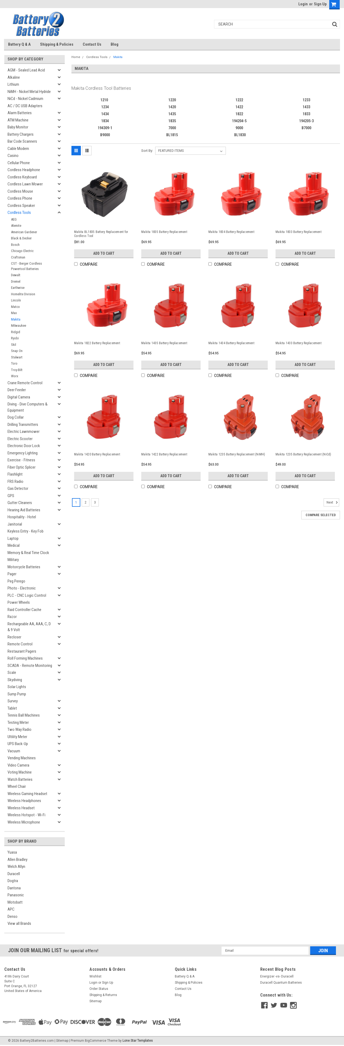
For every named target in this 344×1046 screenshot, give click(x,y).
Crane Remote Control (25, 382)
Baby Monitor (18, 127)
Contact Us (92, 44)
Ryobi (15, 338)
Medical (14, 545)
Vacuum (14, 751)
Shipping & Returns (103, 995)
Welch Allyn (16, 866)
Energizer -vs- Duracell (277, 976)
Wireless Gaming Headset (27, 793)
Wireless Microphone (24, 822)
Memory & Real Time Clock (28, 552)
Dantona (14, 888)
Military (13, 559)
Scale (12, 672)
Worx (14, 376)
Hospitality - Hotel (22, 517)
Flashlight (15, 474)
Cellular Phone (19, 162)
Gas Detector (18, 488)
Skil (13, 345)
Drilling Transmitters (23, 424)
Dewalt (15, 275)
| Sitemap (61, 1041)
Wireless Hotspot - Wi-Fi (26, 815)
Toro (14, 363)
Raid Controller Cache (24, 609)
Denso (12, 916)
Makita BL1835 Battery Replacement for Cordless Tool (101, 234)
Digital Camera (19, 397)
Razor (12, 616)
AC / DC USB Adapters (25, 105)
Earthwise (17, 288)
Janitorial (15, 524)
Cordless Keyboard (22, 177)
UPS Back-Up (18, 743)
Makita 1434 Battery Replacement (231, 343)
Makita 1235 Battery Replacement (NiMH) (236, 454)
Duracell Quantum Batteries (281, 982)
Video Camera (18, 765)
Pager (12, 573)
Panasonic (16, 895)
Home (75, 57)
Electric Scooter (20, 438)
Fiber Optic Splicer (21, 467)
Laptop (13, 538)
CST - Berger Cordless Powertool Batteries (26, 266)
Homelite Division (23, 294)
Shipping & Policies (56, 44)
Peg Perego (16, 581)
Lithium (13, 84)
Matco (15, 307)
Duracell (14, 873)
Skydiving (15, 679)
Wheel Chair (17, 786)
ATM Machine (18, 120)
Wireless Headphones (24, 800)
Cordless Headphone (24, 169)
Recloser (14, 637)
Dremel (15, 281)
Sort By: (147, 151)
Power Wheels (19, 602)
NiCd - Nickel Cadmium (25, 98)
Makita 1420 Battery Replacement (97, 454)
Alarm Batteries (20, 112)
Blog (114, 44)
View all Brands (19, 923)
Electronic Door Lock (24, 445)
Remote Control (20, 644)
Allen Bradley (17, 859)
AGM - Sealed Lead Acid (26, 70)
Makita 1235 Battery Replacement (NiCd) (303, 454)
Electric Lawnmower (23, 431)
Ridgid (15, 332)
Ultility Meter (17, 736)
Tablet (12, 708)
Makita (15, 319)
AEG (14, 219)
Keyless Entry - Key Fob (26, 531)
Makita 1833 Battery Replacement (298, 232)
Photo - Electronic (22, 588)
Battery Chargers (21, 134)
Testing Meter (18, 722)
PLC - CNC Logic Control (27, 595)
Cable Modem (18, 148)
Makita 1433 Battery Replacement (298, 343)
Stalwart (17, 357)
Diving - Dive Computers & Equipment (28, 407)
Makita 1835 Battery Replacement (164, 232)
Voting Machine (20, 772)
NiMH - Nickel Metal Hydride (29, 91)
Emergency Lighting (23, 453)
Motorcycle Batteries (24, 567)
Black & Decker (21, 238)
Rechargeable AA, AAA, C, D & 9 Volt (29, 626)
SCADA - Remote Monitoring (30, 665)
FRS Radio (15, 481)
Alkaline (14, 77)
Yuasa (12, 852)
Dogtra (13, 880)
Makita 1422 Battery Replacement (164, 454)
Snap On (17, 351)
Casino (13, 155)
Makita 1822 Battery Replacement (97, 343)
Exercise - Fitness (21, 460)
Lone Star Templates (137, 1041)
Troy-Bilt (17, 370)
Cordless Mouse (20, 191)
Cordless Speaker (21, 205)
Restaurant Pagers (22, 651)
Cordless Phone (20, 198)
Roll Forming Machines (25, 658)
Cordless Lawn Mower (25, 184)
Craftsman (18, 257)
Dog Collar (16, 417)
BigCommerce (95, 1041)
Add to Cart (103, 253)
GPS (11, 495)
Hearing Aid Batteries (24, 510)
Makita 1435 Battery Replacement (164, 343)
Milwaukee (18, 325)
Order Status (98, 989)
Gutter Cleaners (20, 502)
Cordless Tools (19, 212)
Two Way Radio (19, 729)
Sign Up (320, 4)
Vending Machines (22, 758)
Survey (13, 701)
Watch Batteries (20, 779)
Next (333, 502)
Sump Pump (17, 694)
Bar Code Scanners (22, 141)
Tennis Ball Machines (24, 715)
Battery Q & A (19, 44)
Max (14, 313)
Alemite (16, 226)
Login (303, 4)
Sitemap (95, 1001)
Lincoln (16, 300)
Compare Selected (321, 515)
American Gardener (24, 232)
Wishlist (95, 976)
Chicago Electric (22, 251)
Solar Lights (17, 686)
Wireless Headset (21, 808)
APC (11, 909)
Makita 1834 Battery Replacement (231, 232)
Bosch (15, 245)
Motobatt (15, 902)
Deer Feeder (17, 389)
